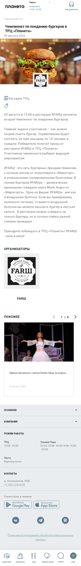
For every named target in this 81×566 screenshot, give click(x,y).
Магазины (20, 558)
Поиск (61, 557)
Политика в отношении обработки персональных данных (41, 537)
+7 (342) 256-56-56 (14, 484)
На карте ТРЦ (16, 98)
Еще (73, 556)
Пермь (32, 2)
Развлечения (48, 558)
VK (15, 520)
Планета (14, 6)
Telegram (40, 520)
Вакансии (6, 558)
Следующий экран (75, 317)
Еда (33, 558)
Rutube (65, 520)
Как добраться (71, 6)
